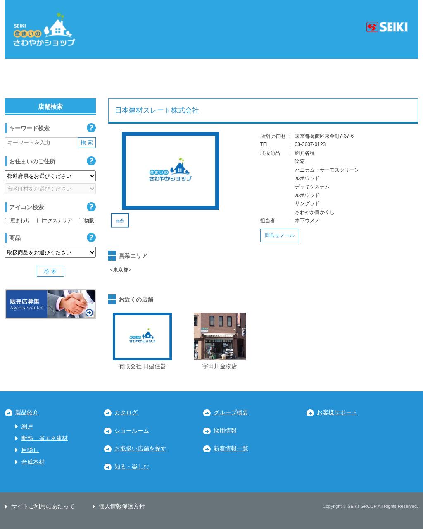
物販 (86, 220)
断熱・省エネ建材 (44, 438)
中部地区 (174, 78)
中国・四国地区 (300, 78)
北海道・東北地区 (44, 78)
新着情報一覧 (231, 448)
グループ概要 (231, 412)
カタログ (126, 412)
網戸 (27, 427)
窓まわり (17, 220)
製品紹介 (26, 412)
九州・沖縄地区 (378, 78)
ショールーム (131, 431)
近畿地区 (232, 78)
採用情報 (225, 431)
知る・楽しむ (131, 467)
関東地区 (115, 78)
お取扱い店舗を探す (140, 448)
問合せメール (280, 235)
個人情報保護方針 (122, 506)
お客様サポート (337, 412)
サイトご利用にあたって (43, 506)
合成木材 (33, 462)
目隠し (30, 450)
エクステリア (54, 220)
